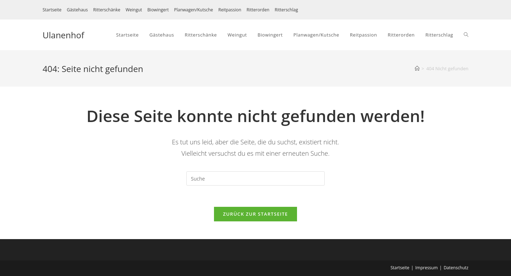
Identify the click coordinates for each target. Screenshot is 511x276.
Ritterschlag (286, 10)
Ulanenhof (63, 35)
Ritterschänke (106, 10)
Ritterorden (258, 10)
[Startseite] (417, 68)
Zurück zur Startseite (255, 214)
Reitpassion (229, 10)
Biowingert (158, 10)
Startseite (52, 10)
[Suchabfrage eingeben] (255, 178)
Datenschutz (456, 268)
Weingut (134, 10)
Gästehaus (77, 10)
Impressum (426, 268)
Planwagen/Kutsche (193, 10)
